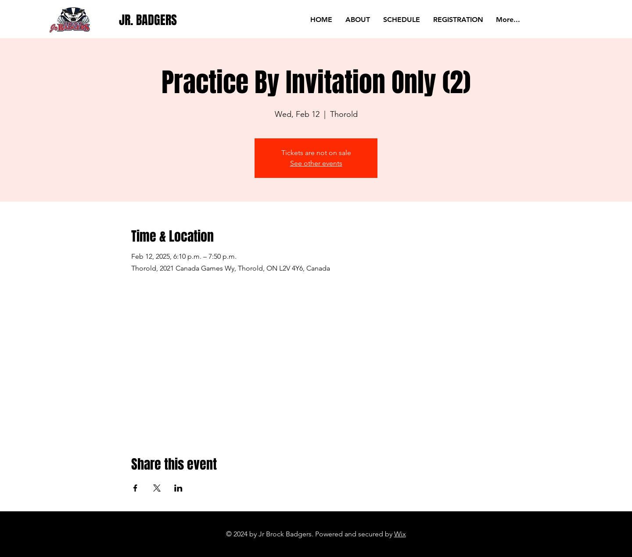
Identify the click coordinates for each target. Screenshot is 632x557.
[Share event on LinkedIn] (178, 488)
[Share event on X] (157, 488)
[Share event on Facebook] (135, 488)
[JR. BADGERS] (148, 20)
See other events (316, 163)
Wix (400, 534)
